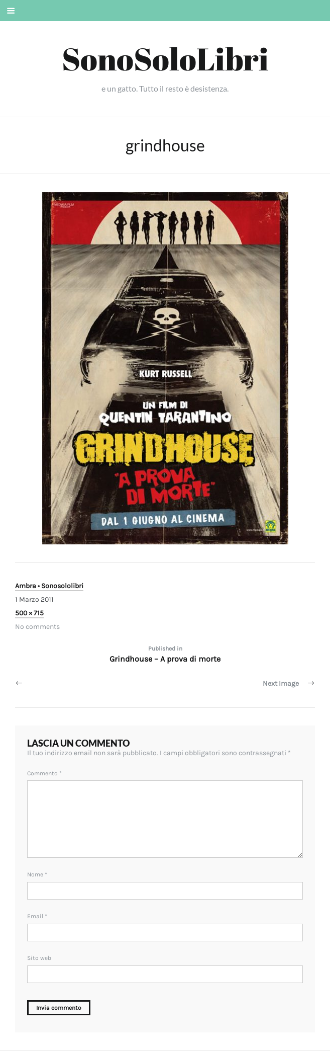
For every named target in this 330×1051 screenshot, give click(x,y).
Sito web (39, 957)
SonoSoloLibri (165, 58)
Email (37, 916)
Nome (37, 874)
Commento (44, 773)
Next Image (281, 683)
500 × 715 (29, 613)
